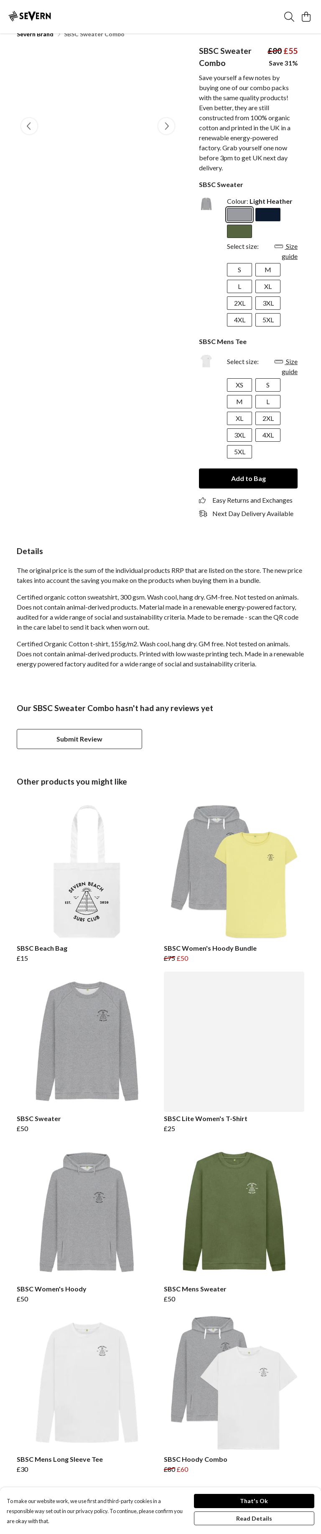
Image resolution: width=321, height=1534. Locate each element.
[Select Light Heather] (239, 224)
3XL (268, 313)
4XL (239, 330)
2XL (239, 313)
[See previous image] (29, 136)
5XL (268, 330)
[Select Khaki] (239, 241)
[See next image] (166, 136)
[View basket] (306, 16)
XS (239, 395)
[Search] (289, 16)
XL (268, 296)
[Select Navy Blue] (267, 224)
